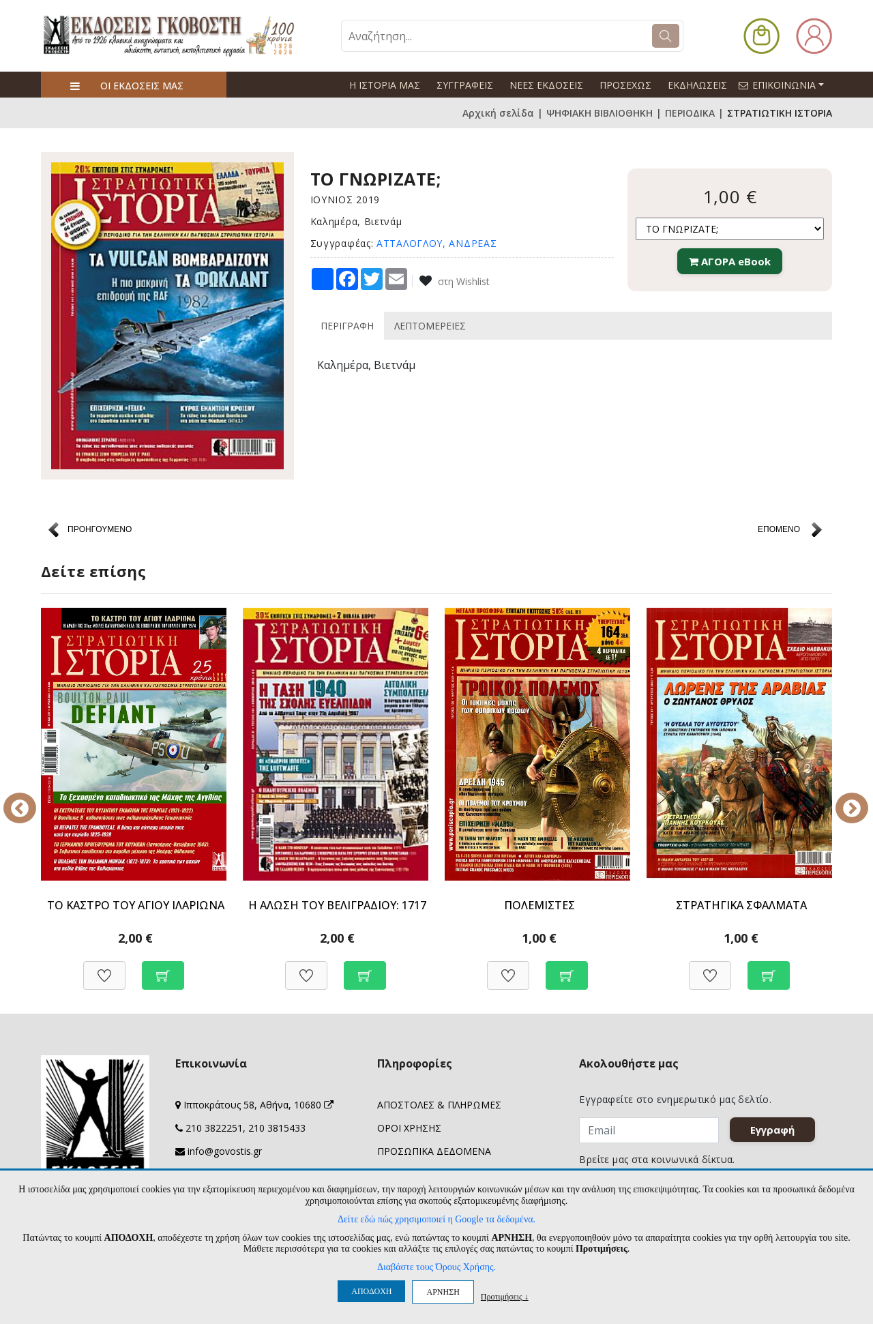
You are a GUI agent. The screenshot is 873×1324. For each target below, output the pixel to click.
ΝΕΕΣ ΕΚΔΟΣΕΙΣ (546, 84)
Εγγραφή (773, 1129)
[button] (761, 34)
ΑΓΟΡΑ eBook (730, 261)
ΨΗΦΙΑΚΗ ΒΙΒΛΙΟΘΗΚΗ (599, 112)
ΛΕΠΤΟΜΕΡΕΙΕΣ (430, 325)
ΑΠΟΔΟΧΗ (371, 1291)
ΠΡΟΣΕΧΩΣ (625, 84)
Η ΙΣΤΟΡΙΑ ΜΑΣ (384, 84)
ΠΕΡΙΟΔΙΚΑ (690, 112)
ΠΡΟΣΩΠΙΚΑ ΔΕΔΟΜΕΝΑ (434, 1151)
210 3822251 (214, 1127)
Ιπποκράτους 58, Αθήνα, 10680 (258, 1104)
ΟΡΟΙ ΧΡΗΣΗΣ (409, 1127)
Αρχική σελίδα (498, 112)
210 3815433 (277, 1127)
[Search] (665, 36)
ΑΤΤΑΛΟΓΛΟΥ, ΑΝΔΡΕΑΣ (436, 243)
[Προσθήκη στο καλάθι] (163, 968)
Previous (31, 799)
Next (842, 799)
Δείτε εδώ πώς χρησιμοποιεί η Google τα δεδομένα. (436, 1219)
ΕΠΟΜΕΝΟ (779, 529)
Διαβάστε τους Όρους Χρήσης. (436, 1267)
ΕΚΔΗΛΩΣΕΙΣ (697, 84)
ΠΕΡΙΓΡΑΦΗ (347, 325)
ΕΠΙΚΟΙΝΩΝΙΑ (787, 84)
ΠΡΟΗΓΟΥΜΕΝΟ (100, 529)
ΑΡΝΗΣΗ (442, 1292)
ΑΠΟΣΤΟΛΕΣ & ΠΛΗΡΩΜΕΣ (439, 1104)
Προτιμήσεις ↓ (505, 1296)
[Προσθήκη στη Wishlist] (104, 968)
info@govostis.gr (225, 1151)
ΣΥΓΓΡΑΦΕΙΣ (464, 84)
